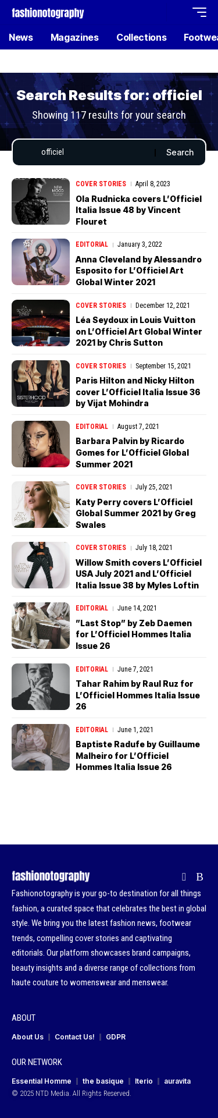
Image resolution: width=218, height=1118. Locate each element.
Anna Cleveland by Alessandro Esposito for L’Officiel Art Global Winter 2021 (139, 270)
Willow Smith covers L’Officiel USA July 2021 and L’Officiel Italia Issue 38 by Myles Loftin (139, 574)
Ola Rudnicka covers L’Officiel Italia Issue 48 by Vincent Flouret (139, 210)
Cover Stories (101, 184)
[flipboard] (184, 877)
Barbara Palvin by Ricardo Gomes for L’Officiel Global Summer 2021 (132, 452)
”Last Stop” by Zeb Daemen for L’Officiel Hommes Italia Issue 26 (134, 634)
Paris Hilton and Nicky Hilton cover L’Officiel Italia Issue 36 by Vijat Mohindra (138, 391)
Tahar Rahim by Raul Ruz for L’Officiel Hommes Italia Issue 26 (138, 695)
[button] (154, 12)
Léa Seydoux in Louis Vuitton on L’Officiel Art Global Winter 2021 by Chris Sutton (139, 331)
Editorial (92, 244)
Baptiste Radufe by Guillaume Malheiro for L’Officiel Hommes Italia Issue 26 (138, 755)
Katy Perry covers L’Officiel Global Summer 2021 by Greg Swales (136, 513)
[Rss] (199, 877)
